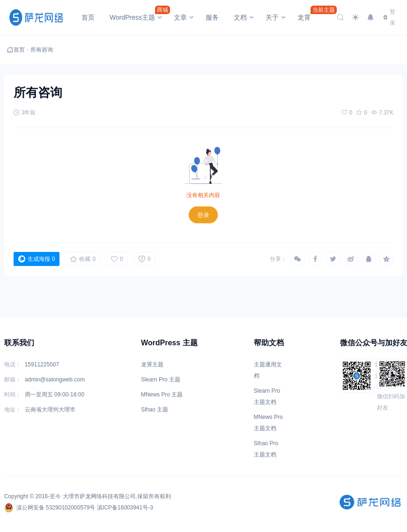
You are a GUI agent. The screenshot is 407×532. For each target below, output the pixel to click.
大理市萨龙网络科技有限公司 (99, 496)
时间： (12, 394)
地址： (12, 409)
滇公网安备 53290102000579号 (50, 507)
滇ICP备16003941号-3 (125, 507)
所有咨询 (37, 49)
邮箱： (12, 379)
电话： (12, 364)
